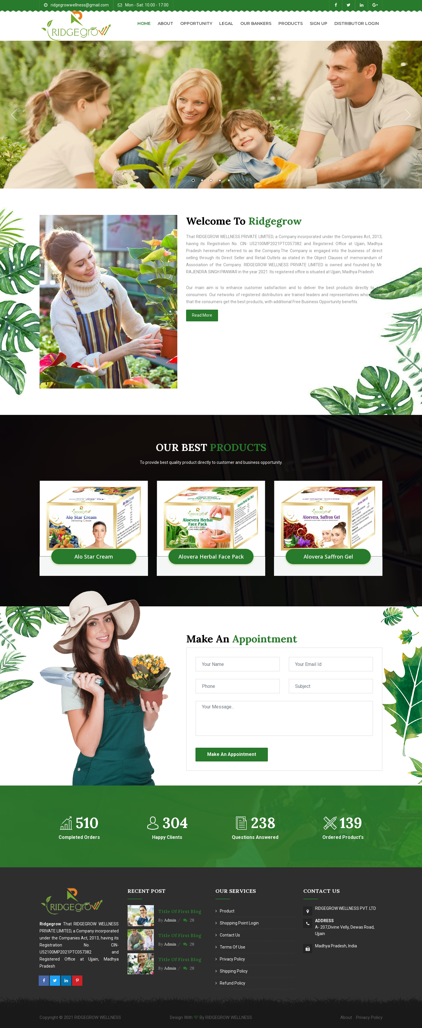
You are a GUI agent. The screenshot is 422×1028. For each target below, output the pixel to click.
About (165, 23)
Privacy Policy (232, 959)
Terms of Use (232, 947)
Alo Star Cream (93, 556)
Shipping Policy (234, 971)
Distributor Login (356, 23)
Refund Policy (232, 983)
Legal (226, 23)
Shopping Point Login (239, 923)
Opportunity (196, 23)
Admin (170, 920)
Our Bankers (255, 23)
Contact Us (230, 935)
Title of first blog (179, 911)
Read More (202, 315)
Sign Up (318, 23)
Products (290, 23)
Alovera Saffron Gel (328, 556)
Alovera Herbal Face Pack (211, 556)
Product (227, 911)
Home (144, 23)
